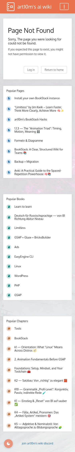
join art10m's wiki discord (37, 443)
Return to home (54, 69)
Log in (31, 69)
